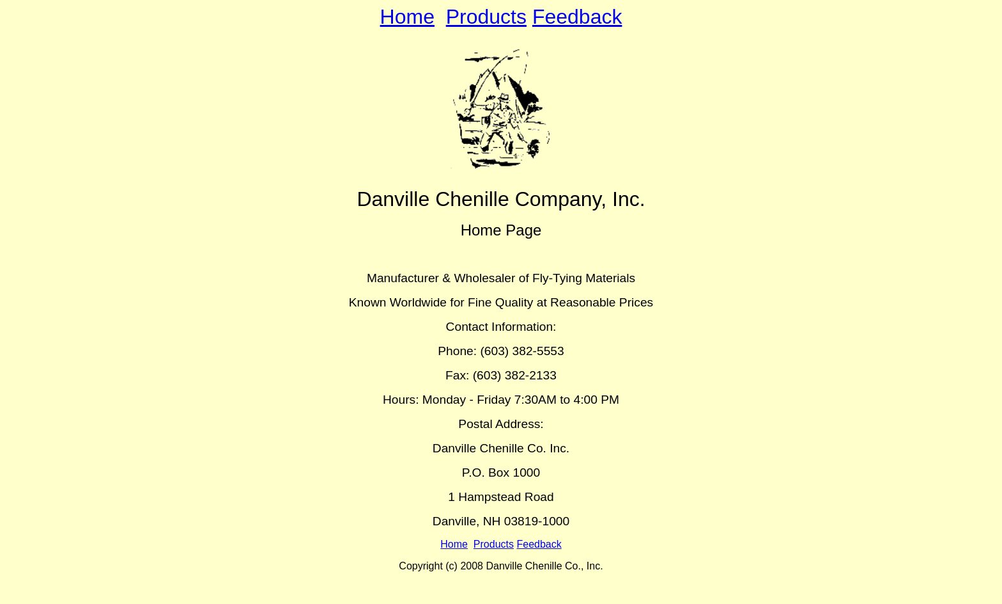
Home (407, 16)
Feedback (577, 16)
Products (486, 16)
